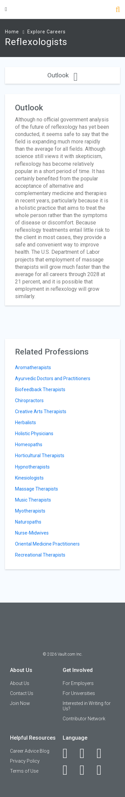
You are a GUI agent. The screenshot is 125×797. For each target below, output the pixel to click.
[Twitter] (103, 753)
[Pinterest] (86, 770)
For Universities (79, 693)
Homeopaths (28, 444)
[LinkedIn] (86, 753)
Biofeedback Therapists (40, 389)
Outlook (62, 75)
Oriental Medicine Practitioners (47, 544)
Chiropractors (29, 400)
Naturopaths (28, 522)
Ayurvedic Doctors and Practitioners (52, 378)
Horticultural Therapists (39, 455)
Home (12, 31)
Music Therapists (33, 500)
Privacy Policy (25, 761)
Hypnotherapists (32, 467)
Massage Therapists (36, 489)
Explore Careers (46, 31)
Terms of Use (24, 771)
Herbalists (25, 422)
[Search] (118, 10)
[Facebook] (69, 753)
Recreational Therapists (40, 555)
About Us (19, 683)
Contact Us (21, 693)
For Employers (78, 683)
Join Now (20, 703)
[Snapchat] (103, 770)
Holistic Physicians (34, 433)
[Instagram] (69, 770)
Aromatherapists (33, 367)
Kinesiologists (29, 478)
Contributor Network (84, 718)
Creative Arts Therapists (40, 411)
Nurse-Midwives (32, 533)
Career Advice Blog (29, 751)
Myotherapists (30, 511)
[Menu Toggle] (6, 9)
